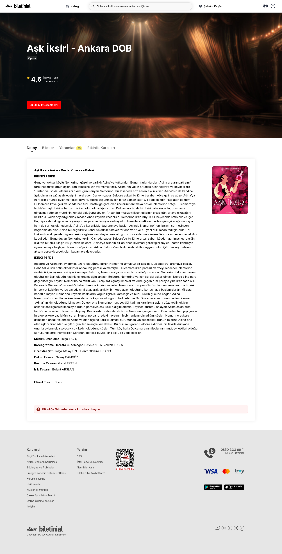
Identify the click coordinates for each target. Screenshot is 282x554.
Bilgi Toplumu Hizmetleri (41, 456)
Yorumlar (70, 148)
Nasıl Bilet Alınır (86, 467)
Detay (32, 148)
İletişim (31, 506)
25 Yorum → (52, 81)
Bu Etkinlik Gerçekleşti (44, 104)
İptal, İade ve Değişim (90, 461)
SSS (79, 456)
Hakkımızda (33, 484)
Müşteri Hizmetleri (37, 489)
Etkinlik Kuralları (101, 148)
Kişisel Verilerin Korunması (42, 461)
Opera (32, 58)
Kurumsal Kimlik (36, 478)
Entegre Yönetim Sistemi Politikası (46, 473)
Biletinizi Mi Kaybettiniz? (91, 473)
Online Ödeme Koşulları (40, 500)
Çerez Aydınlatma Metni (41, 495)
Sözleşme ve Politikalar (40, 467)
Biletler (48, 148)
